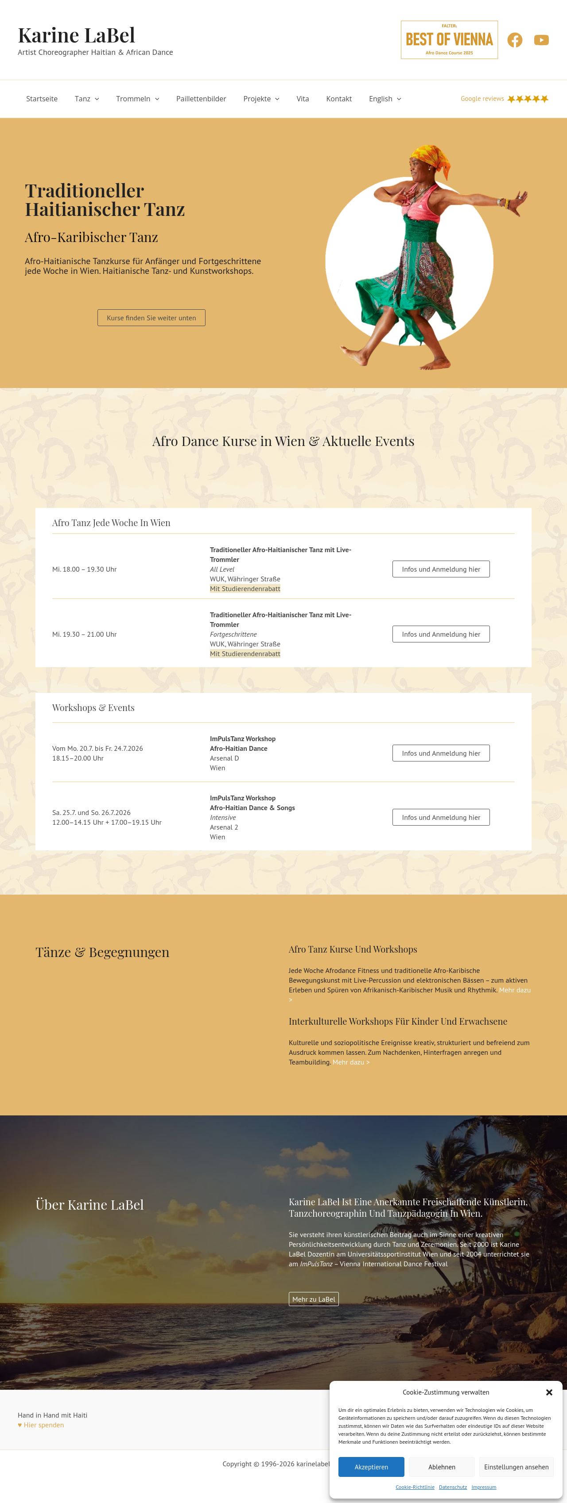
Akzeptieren (371, 1467)
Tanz (82, 99)
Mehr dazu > (351, 1061)
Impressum (483, 1487)
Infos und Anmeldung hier (441, 569)
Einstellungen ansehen (516, 1467)
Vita (286, 99)
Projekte (248, 99)
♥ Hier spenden (41, 1424)
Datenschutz (453, 1487)
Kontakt (320, 99)
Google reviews (482, 98)
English (363, 99)
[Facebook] (515, 40)
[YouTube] (541, 40)
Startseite (40, 99)
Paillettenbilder (191, 99)
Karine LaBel (77, 34)
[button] (549, 1392)
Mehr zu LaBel (313, 1299)
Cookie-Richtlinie (415, 1487)
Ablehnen (441, 1467)
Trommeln (130, 99)
